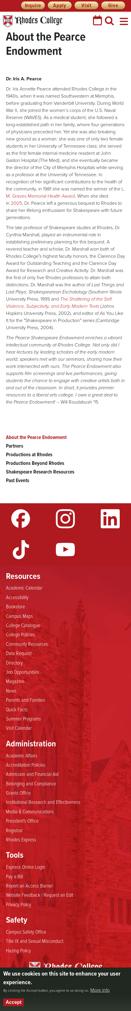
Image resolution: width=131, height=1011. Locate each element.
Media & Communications (30, 811)
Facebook (20, 518)
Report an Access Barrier (29, 885)
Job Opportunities (22, 671)
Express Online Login (25, 866)
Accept (13, 1002)
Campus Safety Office (26, 931)
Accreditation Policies (25, 764)
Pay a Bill (14, 876)
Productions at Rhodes (29, 454)
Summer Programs (23, 718)
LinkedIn (110, 518)
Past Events (17, 480)
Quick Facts (17, 709)
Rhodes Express (21, 839)
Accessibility (17, 597)
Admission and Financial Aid (32, 773)
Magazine (15, 681)
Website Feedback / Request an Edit (39, 894)
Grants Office (18, 792)
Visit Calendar (19, 727)
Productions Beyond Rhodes (35, 463)
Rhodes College (32, 21)
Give (113, 5)
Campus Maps (19, 615)
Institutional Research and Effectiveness (43, 801)
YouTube (65, 549)
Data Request (18, 653)
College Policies (20, 634)
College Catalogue (23, 625)
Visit (86, 5)
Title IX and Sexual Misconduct (34, 940)
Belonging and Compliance (31, 783)
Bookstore (15, 606)
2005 (16, 203)
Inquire (33, 5)
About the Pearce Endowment (36, 437)
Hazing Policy (18, 950)
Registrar (14, 830)
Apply (59, 5)
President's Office (22, 820)
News (11, 690)
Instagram (65, 518)
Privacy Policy (18, 904)
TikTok (20, 549)
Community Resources (27, 643)
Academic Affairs (21, 755)
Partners (14, 446)
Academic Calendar (24, 587)
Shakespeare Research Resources (40, 472)
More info (100, 990)
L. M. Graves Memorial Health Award (65, 192)
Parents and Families (25, 699)
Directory (14, 662)
